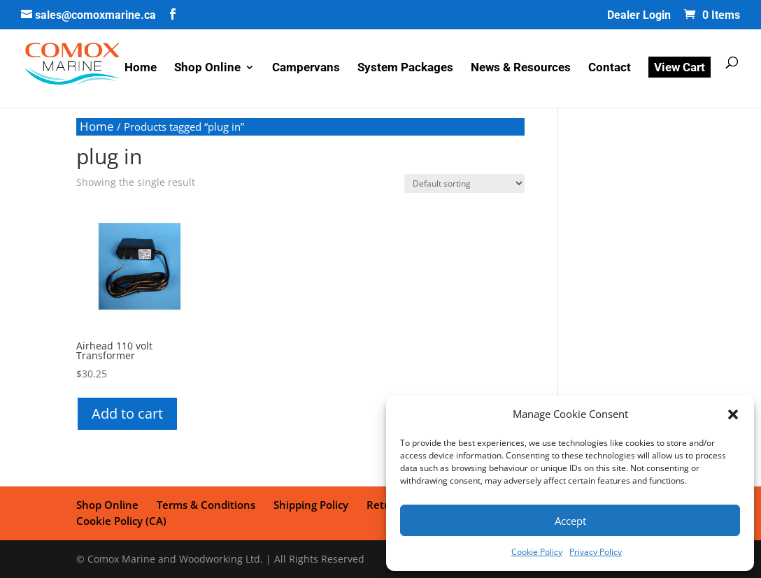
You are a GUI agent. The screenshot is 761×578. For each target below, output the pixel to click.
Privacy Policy (595, 552)
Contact (609, 68)
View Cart (679, 67)
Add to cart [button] (127, 413)
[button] (733, 414)
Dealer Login (639, 16)
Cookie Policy (536, 552)
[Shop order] (464, 183)
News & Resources (521, 68)
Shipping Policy (310, 505)
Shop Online (207, 68)
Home (141, 68)
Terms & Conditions (206, 505)
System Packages (405, 68)
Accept (570, 521)
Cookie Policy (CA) (121, 521)
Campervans (306, 68)
